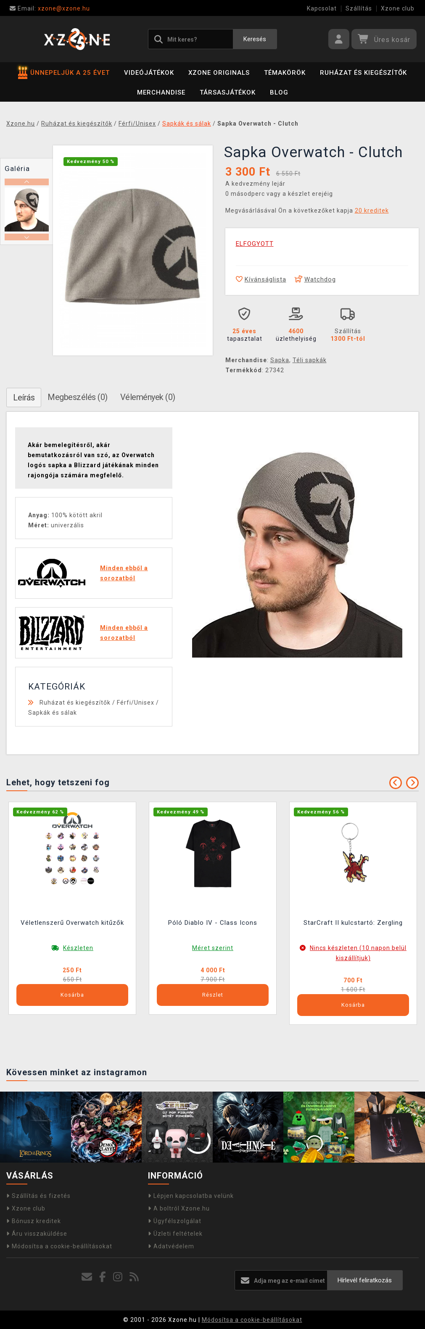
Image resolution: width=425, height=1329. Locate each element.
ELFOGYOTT (255, 243)
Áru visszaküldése (36, 1233)
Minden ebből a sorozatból (124, 573)
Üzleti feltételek (175, 1233)
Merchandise (161, 92)
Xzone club (397, 8)
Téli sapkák (310, 360)
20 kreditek (372, 210)
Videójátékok (149, 72)
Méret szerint (212, 948)
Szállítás (359, 8)
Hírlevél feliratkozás (365, 1280)
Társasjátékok (228, 92)
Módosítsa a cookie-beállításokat (59, 1246)
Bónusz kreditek (33, 1221)
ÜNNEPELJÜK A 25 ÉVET (64, 72)
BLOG (279, 92)
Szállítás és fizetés (38, 1195)
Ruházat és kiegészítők (363, 72)
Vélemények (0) (147, 397)
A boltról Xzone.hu (179, 1208)
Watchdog (315, 279)
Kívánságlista (261, 279)
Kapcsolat (322, 8)
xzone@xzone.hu (50, 8)
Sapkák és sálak (52, 712)
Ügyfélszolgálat (174, 1221)
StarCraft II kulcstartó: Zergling (353, 922)
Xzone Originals (219, 72)
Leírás (23, 397)
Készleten (78, 948)
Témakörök (285, 72)
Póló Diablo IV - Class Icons (212, 922)
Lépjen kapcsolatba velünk (191, 1195)
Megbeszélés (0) (78, 397)
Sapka (279, 360)
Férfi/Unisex (135, 702)
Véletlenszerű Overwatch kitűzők (72, 922)
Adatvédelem (171, 1246)
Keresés (254, 39)
